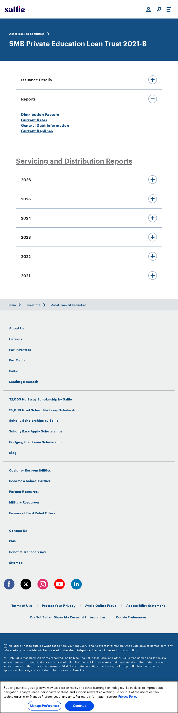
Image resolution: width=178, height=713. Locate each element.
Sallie (13, 371)
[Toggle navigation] (169, 9)
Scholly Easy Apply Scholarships (35, 431)
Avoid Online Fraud (101, 605)
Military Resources (24, 502)
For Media (17, 360)
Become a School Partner (30, 481)
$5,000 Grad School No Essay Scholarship (44, 410)
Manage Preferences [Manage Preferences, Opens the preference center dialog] (44, 706)
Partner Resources (24, 491)
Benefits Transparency (27, 552)
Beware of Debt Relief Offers (32, 513)
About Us (16, 328)
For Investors (20, 350)
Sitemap (16, 563)
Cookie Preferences (131, 617)
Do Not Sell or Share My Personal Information (67, 617)
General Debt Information (45, 125)
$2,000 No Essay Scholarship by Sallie (40, 399)
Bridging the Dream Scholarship (35, 442)
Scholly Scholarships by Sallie (34, 420)
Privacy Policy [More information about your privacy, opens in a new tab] (127, 696)
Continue (79, 706)
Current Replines (37, 131)
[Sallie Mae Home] (15, 9)
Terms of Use (21, 605)
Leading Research (23, 382)
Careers (15, 339)
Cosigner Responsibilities (30, 470)
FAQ (12, 541)
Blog (13, 453)
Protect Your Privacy (59, 605)
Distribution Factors (40, 114)
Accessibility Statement (145, 605)
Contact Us (18, 531)
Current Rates (34, 120)
